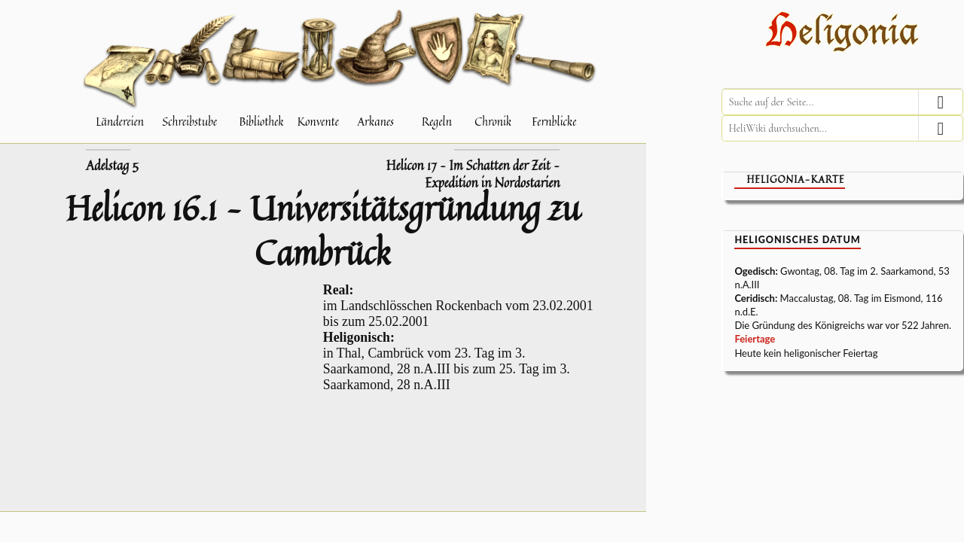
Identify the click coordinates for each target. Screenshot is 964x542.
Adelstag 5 (112, 165)
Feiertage (754, 339)
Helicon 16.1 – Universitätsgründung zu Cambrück (323, 230)
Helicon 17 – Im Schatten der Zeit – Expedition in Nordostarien (473, 174)
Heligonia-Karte (795, 179)
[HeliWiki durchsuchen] (842, 128)
